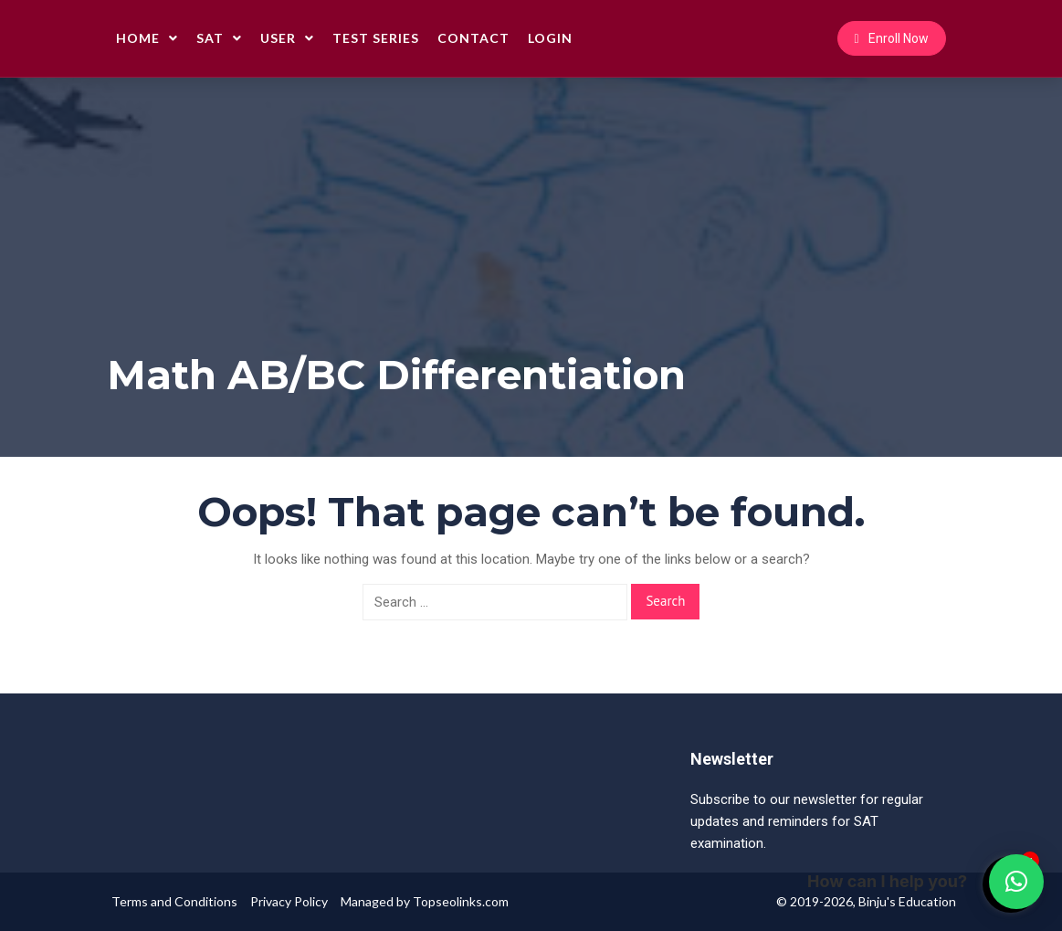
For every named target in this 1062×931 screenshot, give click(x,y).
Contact (473, 38)
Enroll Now (892, 38)
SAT (219, 38)
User (287, 38)
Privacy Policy (289, 901)
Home (147, 38)
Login (550, 38)
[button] (1016, 881)
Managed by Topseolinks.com (425, 901)
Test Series (375, 38)
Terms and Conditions (174, 901)
